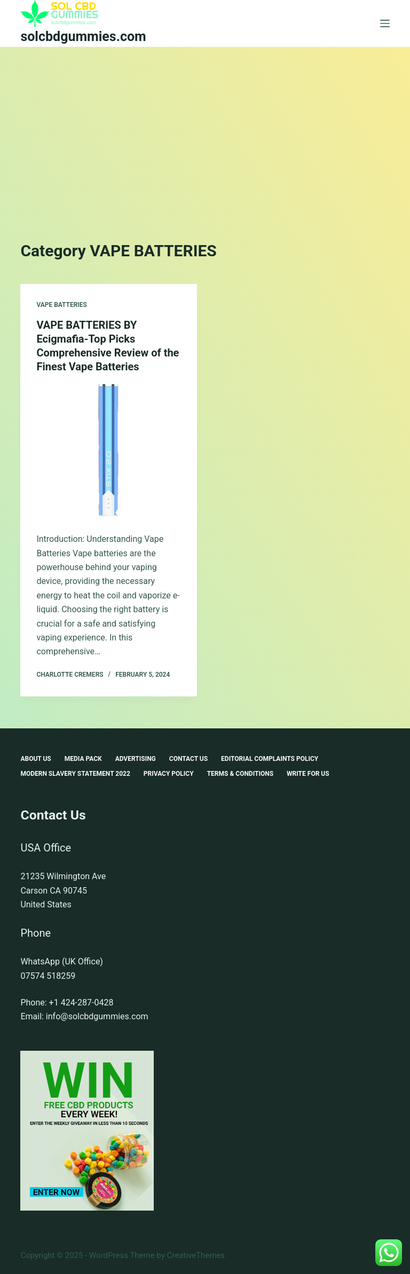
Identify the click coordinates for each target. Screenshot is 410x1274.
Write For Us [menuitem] (308, 773)
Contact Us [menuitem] (188, 758)
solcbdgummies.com (83, 36)
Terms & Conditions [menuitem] (240, 773)
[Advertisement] (205, 126)
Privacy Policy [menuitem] (169, 773)
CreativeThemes (196, 1255)
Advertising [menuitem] (135, 758)
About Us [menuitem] (35, 758)
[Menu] (385, 23)
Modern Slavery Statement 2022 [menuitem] (75, 773)
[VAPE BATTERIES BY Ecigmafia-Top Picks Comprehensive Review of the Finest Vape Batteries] (108, 450)
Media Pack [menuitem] (83, 758)
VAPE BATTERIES (61, 305)
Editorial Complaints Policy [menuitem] (269, 758)
